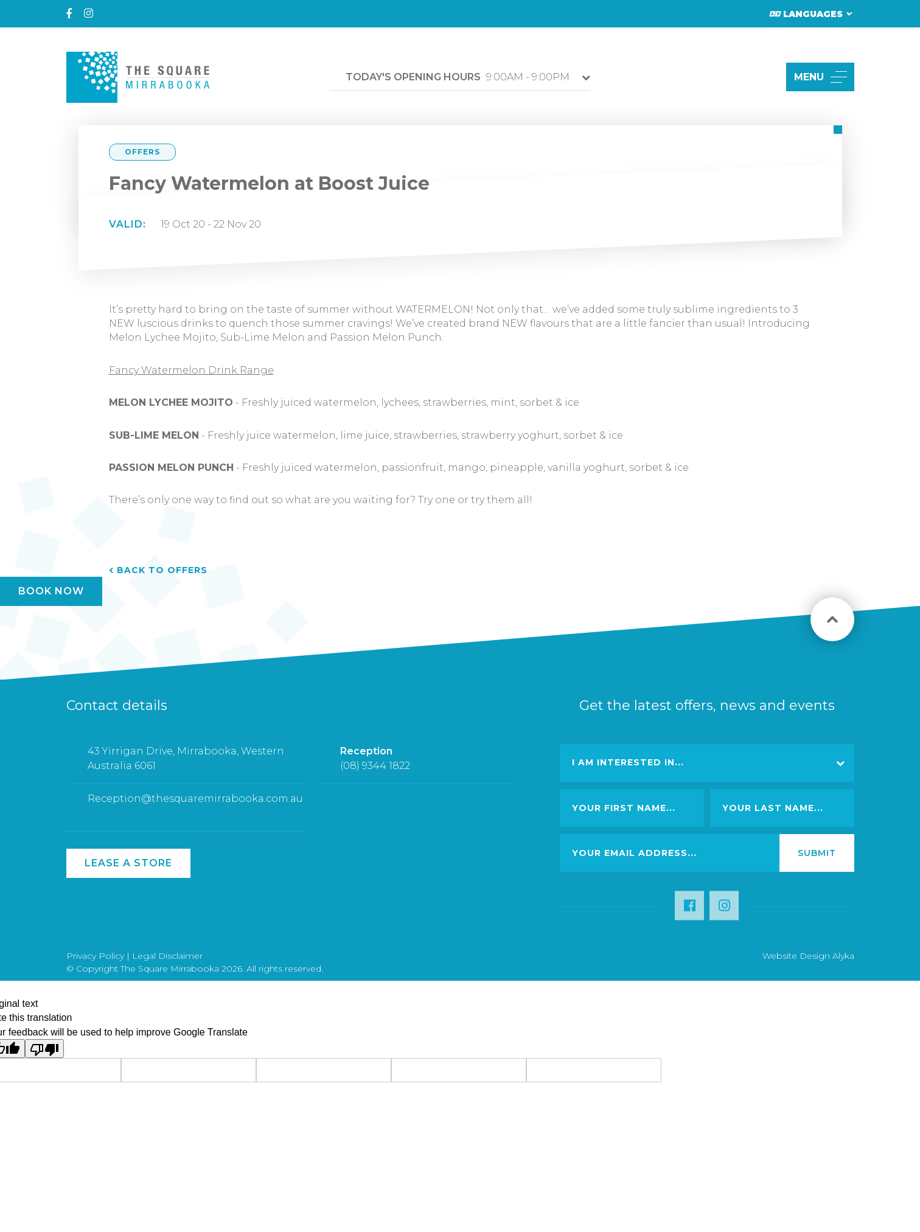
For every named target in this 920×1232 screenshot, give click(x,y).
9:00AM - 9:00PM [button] (458, 77)
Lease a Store (128, 863)
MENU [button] (820, 77)
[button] (762, 77)
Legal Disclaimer (167, 955)
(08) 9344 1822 (375, 770)
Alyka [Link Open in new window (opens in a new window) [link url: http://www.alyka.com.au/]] (843, 955)
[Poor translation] (44, 1048)
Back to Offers (162, 570)
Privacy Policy (95, 955)
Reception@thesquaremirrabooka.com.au (195, 803)
